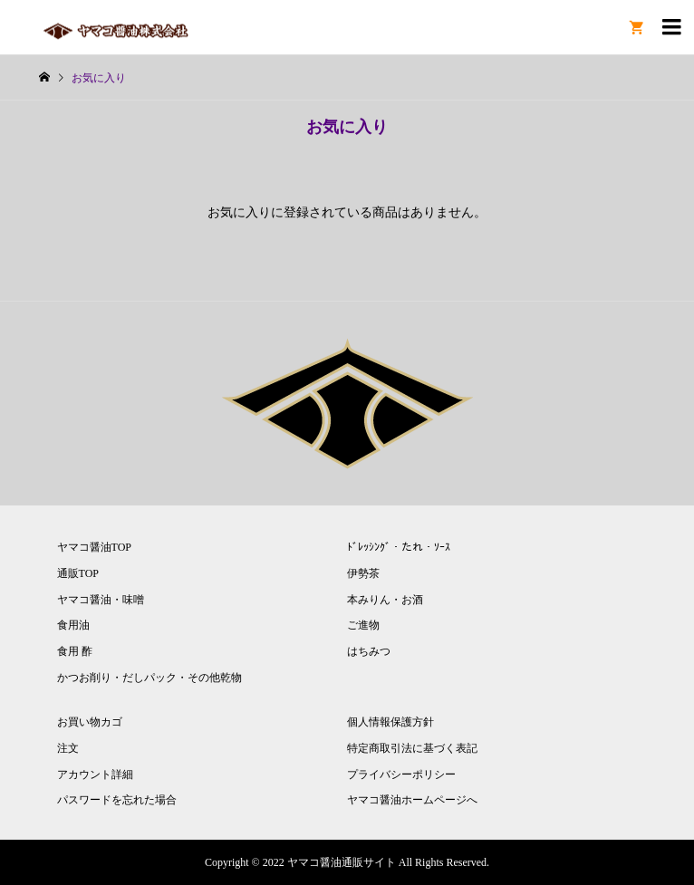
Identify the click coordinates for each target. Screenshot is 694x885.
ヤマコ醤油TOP (94, 547)
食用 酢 (74, 651)
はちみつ (368, 651)
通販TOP (78, 573)
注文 (68, 748)
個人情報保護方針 (390, 722)
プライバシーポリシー (401, 774)
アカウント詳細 (95, 774)
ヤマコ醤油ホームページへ (412, 800)
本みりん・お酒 (385, 599)
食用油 (73, 625)
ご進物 (363, 625)
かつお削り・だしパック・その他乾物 (149, 677)
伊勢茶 (363, 573)
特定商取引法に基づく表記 (412, 748)
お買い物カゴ (89, 722)
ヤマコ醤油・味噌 (100, 599)
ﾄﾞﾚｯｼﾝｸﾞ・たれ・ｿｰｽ (398, 547)
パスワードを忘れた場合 (117, 800)
